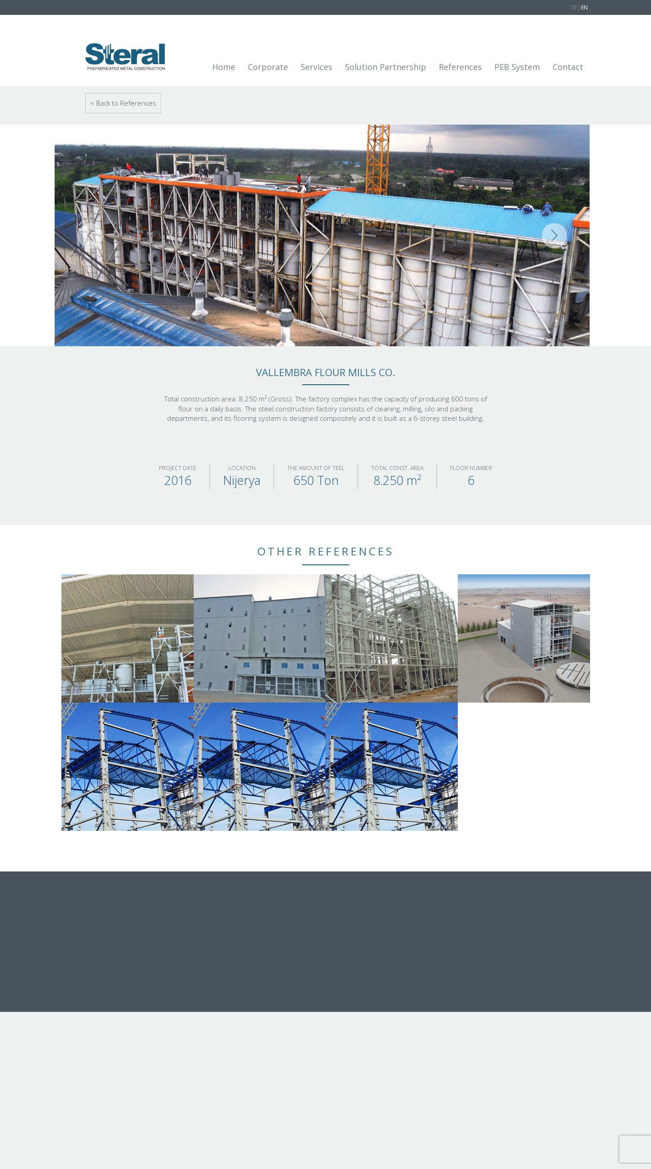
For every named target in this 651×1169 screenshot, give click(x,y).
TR (574, 7)
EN (584, 7)
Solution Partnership (385, 66)
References (460, 66)
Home (223, 66)
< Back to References (123, 102)
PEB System (517, 66)
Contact (568, 66)
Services (316, 66)
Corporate (268, 66)
